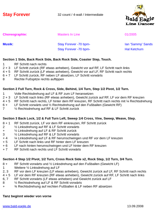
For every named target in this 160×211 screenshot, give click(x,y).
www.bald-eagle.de (17, 206)
